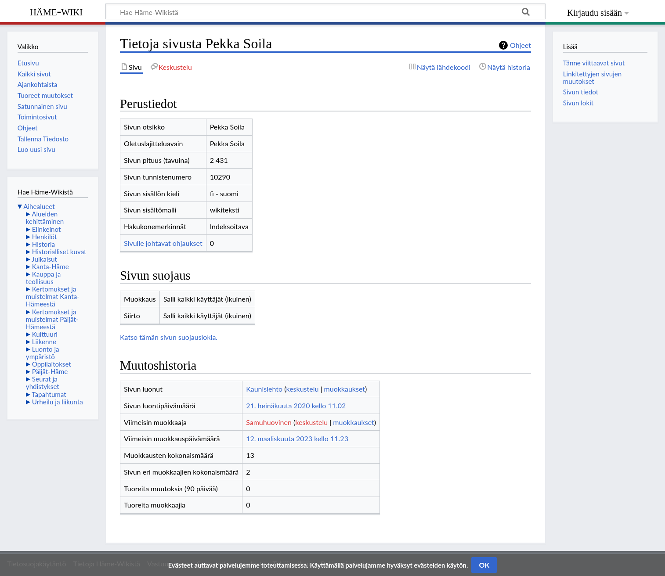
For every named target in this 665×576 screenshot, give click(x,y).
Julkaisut (44, 259)
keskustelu (302, 389)
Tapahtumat (49, 394)
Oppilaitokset (51, 364)
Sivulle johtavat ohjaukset (163, 243)
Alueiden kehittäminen (45, 217)
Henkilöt (44, 237)
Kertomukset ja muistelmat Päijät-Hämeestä (52, 319)
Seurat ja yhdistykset (42, 382)
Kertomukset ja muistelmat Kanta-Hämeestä (53, 296)
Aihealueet (38, 206)
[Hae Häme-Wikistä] (325, 11)
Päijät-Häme (50, 371)
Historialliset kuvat (59, 252)
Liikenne (44, 342)
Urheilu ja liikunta (57, 402)
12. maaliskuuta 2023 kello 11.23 (297, 438)
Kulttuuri (45, 334)
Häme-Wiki (56, 11)
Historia (43, 244)
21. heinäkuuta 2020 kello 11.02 (296, 405)
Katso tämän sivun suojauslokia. (168, 337)
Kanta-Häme (50, 266)
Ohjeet (520, 45)
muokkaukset (344, 389)
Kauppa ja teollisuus (43, 277)
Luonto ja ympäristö (42, 352)
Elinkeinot (46, 229)
